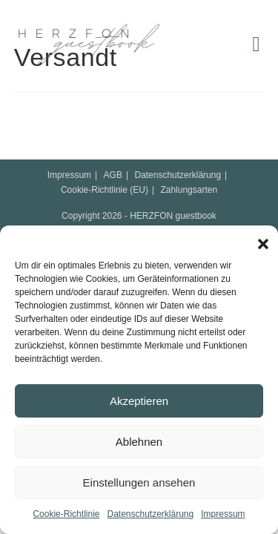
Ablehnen (139, 441)
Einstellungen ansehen (139, 482)
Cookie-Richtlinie (66, 514)
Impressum (223, 514)
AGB (113, 175)
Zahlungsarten (188, 190)
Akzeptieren (139, 401)
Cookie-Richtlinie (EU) (104, 190)
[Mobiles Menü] (252, 44)
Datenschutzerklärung (150, 514)
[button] (259, 240)
